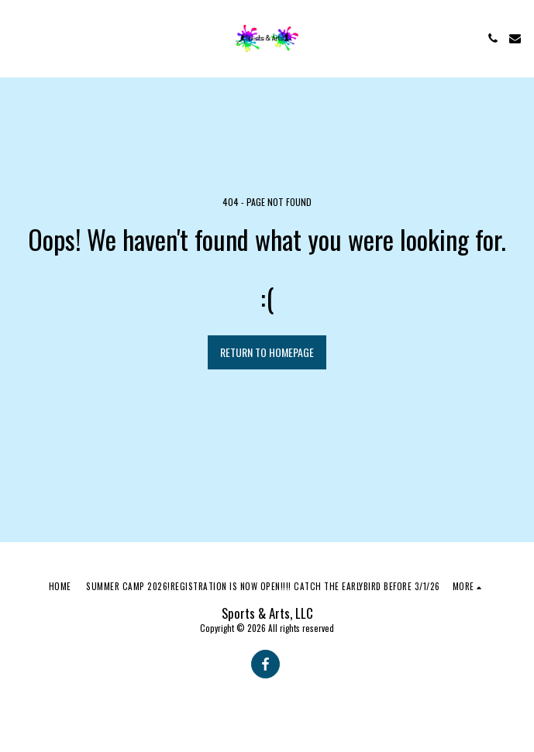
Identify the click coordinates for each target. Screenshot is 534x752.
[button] (17, 38)
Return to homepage (267, 352)
